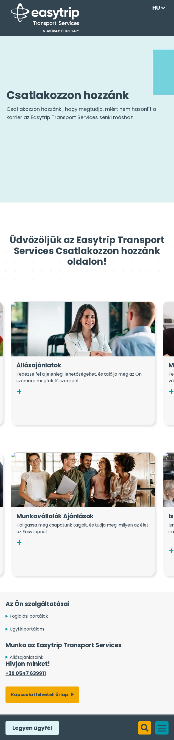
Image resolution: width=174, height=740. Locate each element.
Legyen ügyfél (30, 728)
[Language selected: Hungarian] (157, 8)
